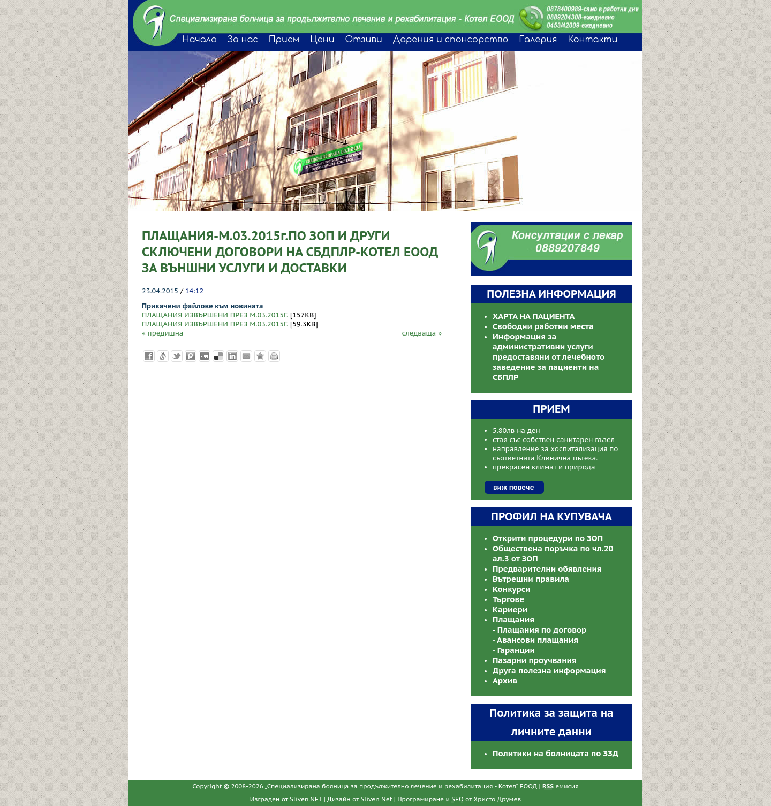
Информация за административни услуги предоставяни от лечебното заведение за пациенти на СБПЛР (548, 356)
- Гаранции (514, 650)
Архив (505, 680)
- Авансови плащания (535, 640)
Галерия (538, 39)
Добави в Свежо (163, 356)
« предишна (162, 333)
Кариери (510, 609)
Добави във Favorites (260, 356)
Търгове (508, 599)
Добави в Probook (190, 356)
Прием (284, 39)
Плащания (513, 619)
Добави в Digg (204, 356)
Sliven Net (376, 799)
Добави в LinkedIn (232, 356)
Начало (199, 39)
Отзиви (363, 39)
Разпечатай (274, 356)
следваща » (422, 333)
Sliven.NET (306, 799)
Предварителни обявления (547, 569)
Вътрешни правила (531, 579)
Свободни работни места (543, 326)
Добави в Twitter (177, 356)
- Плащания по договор (539, 630)
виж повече (513, 487)
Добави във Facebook (149, 356)
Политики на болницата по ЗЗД (555, 753)
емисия (560, 786)
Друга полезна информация (549, 670)
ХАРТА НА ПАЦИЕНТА (534, 316)
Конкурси (512, 589)
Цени (322, 39)
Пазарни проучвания (535, 660)
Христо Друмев (497, 799)
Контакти (593, 39)
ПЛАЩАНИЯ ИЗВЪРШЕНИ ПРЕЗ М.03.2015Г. (215, 315)
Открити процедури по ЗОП (548, 538)
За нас (243, 39)
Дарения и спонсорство (451, 39)
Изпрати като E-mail (246, 356)
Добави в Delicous (218, 356)
